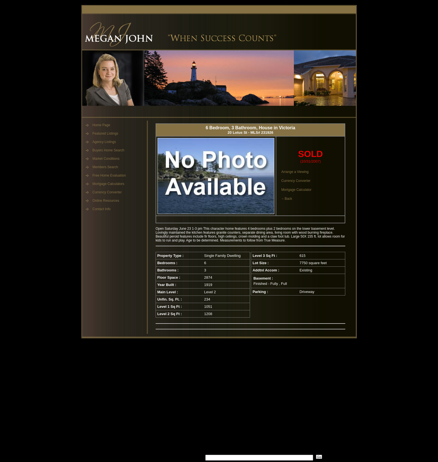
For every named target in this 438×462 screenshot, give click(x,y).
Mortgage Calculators (108, 184)
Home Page (101, 125)
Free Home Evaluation (109, 175)
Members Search (105, 167)
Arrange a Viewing (295, 172)
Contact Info (101, 209)
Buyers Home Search (108, 150)
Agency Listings (104, 142)
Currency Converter (107, 192)
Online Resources (105, 201)
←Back (286, 199)
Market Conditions (106, 159)
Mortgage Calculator (296, 190)
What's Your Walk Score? (176, 456)
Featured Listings (105, 133)
